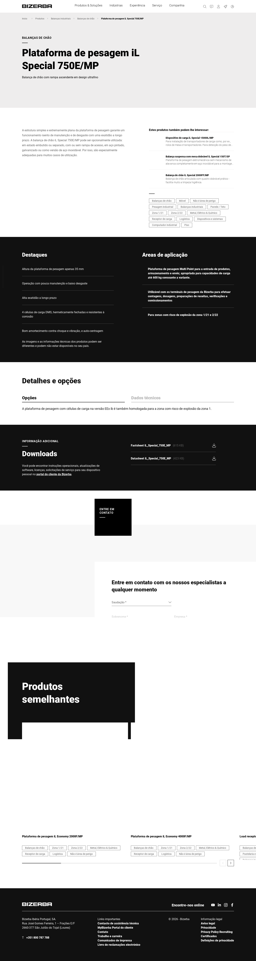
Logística (185, 219)
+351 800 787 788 (37, 937)
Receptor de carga (162, 219)
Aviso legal (208, 923)
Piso (186, 225)
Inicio (24, 18)
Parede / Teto (217, 206)
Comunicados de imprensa (115, 940)
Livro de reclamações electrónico (119, 944)
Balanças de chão (85, 18)
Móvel (182, 200)
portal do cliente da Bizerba (53, 474)
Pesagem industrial (162, 206)
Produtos (39, 18)
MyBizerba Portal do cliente (115, 927)
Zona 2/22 (177, 213)
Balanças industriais (61, 18)
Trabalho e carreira (110, 936)
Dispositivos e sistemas (210, 219)
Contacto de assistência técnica (118, 923)
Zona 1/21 (158, 213)
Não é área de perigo (204, 200)
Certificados (209, 936)
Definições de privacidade (217, 940)
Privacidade (208, 927)
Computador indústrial (164, 225)
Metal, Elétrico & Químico (203, 213)
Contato (103, 932)
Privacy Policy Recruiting (217, 932)
